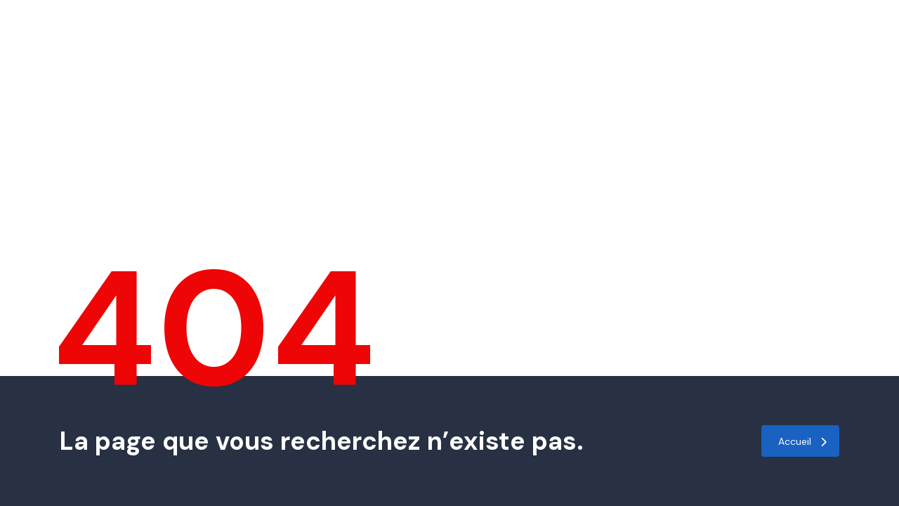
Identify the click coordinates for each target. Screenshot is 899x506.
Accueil (802, 441)
